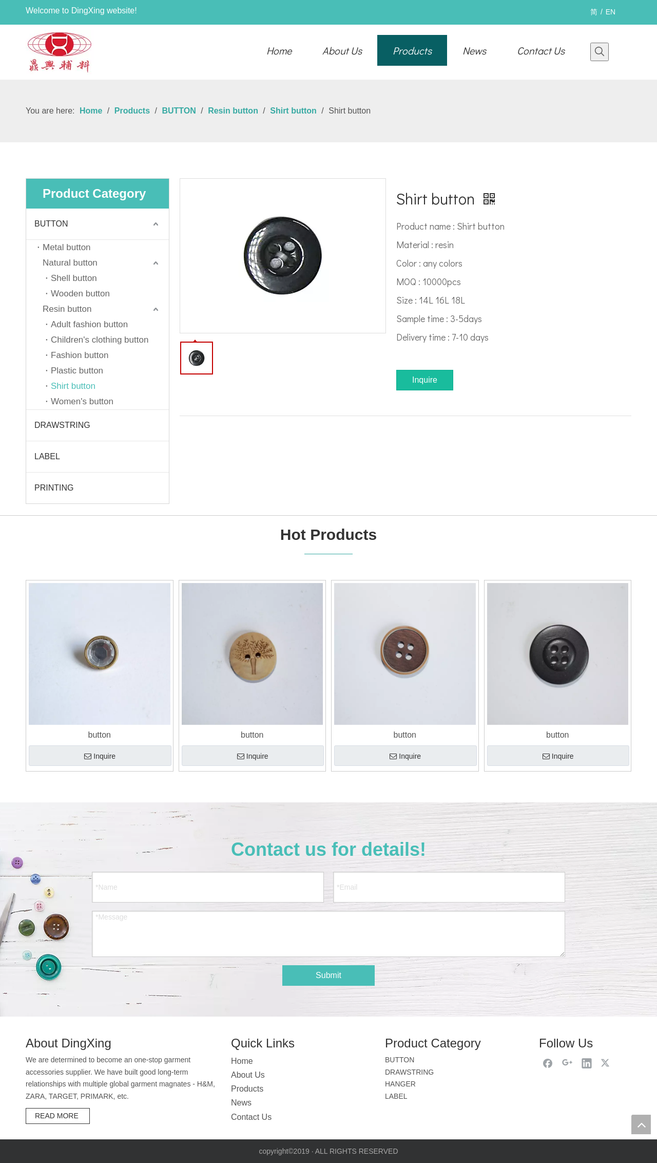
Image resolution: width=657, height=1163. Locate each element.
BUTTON (51, 223)
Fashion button (79, 355)
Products (247, 1088)
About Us (248, 1075)
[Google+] (567, 1063)
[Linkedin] (586, 1063)
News (241, 1102)
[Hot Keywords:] (599, 52)
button (99, 734)
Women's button (82, 401)
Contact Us (251, 1117)
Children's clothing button (99, 340)
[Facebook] (547, 1063)
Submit (328, 975)
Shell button (74, 278)
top (641, 1124)
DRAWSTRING (62, 425)
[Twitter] (606, 1063)
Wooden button (80, 293)
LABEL (47, 456)
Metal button (67, 247)
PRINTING (53, 487)
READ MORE (58, 1116)
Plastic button (77, 371)
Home (242, 1061)
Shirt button (73, 386)
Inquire (424, 380)
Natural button (70, 263)
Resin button (67, 309)
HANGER (400, 1084)
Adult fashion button (89, 324)
